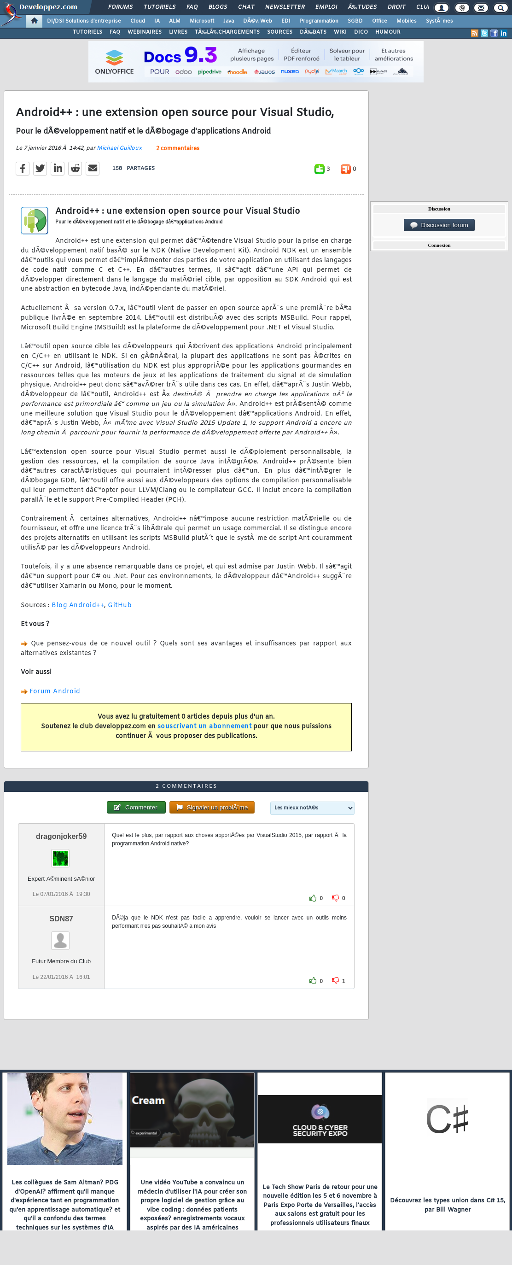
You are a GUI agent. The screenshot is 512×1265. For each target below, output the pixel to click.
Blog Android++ (78, 605)
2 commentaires (177, 148)
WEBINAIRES (145, 32)
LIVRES (178, 32)
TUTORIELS (87, 32)
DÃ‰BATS (313, 32)
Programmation (319, 21)
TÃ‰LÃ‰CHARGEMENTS (227, 32)
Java (228, 21)
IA (157, 21)
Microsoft (202, 21)
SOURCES (279, 32)
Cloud (137, 21)
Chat (246, 7)
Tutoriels (159, 7)
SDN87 (61, 919)
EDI (286, 21)
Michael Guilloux (119, 148)
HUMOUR (388, 32)
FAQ (192, 7)
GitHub (120, 605)
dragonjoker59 (61, 836)
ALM (174, 21)
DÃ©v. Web (257, 21)
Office (379, 21)
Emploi (326, 7)
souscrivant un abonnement (204, 726)
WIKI (340, 32)
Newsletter (284, 7)
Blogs (218, 7)
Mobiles (406, 21)
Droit (396, 7)
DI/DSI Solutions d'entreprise (84, 21)
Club (423, 7)
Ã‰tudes (362, 7)
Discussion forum (439, 225)
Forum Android (55, 691)
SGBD (355, 21)
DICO (361, 32)
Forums (120, 7)
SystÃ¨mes (439, 21)
